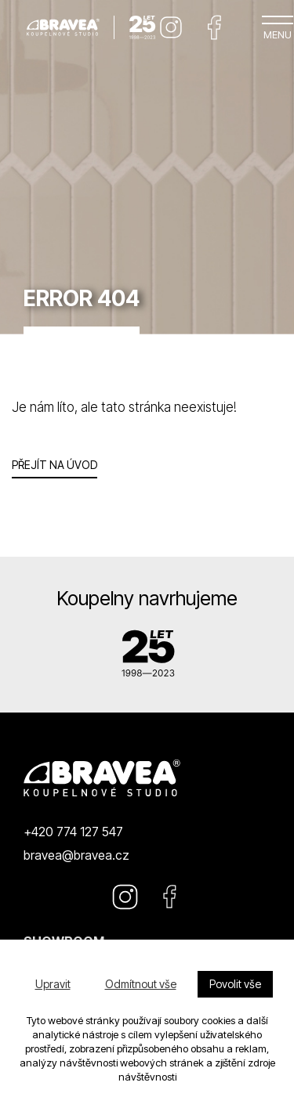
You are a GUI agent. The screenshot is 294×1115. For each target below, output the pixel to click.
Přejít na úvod (54, 464)
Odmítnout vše (140, 984)
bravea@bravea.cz (76, 855)
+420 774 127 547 (73, 831)
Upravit (53, 984)
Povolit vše (235, 984)
